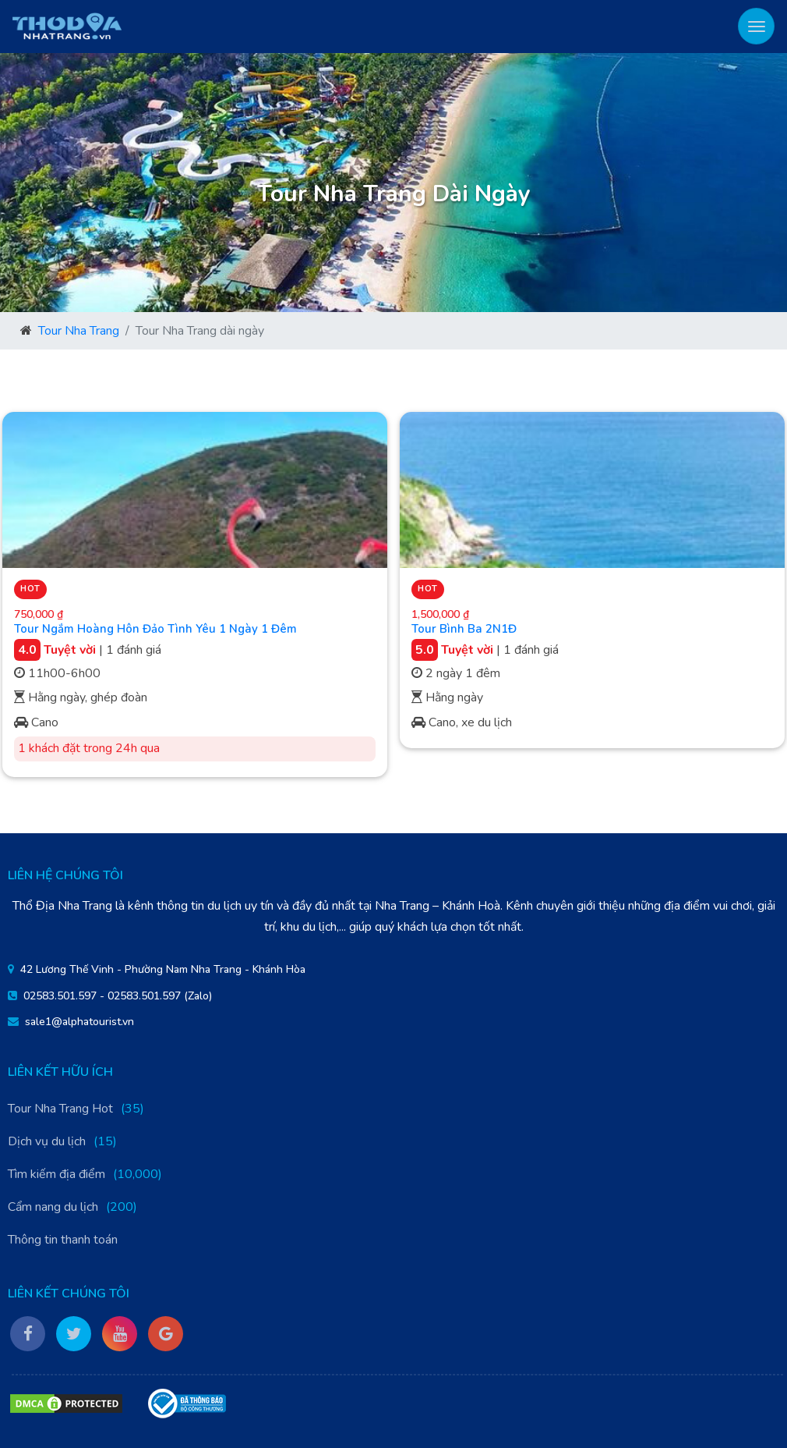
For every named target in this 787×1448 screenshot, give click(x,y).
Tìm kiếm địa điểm (56, 1174)
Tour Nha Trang (78, 330)
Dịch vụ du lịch (47, 1141)
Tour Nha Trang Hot (60, 1108)
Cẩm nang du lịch (53, 1207)
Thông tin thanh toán (63, 1239)
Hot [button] (30, 588)
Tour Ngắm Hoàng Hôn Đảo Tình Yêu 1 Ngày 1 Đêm (155, 629)
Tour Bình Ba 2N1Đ (464, 629)
